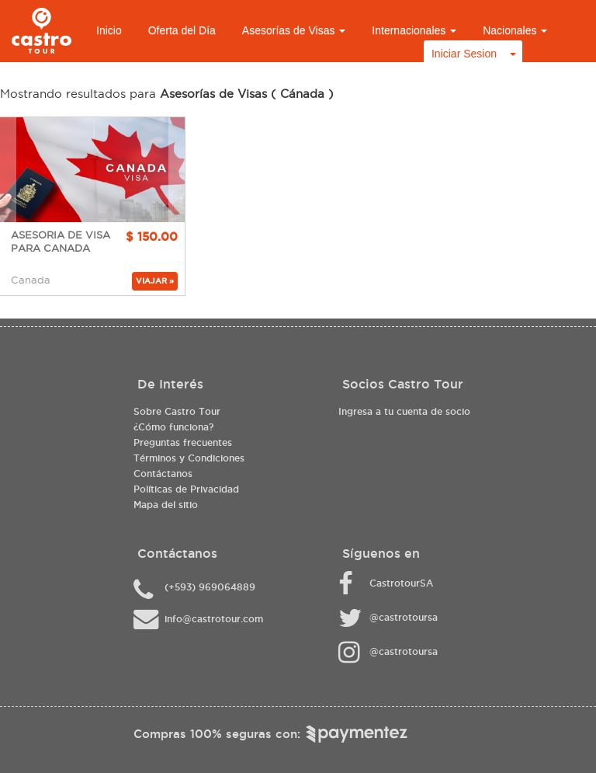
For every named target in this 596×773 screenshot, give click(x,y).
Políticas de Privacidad (186, 489)
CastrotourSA (401, 583)
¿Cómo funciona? (173, 427)
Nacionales (515, 30)
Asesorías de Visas (293, 30)
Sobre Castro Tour (176, 411)
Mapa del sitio (165, 505)
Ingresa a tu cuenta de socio (404, 411)
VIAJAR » (155, 281)
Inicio (109, 30)
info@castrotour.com (214, 619)
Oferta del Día (182, 30)
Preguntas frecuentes (182, 442)
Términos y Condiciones (188, 458)
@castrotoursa (403, 617)
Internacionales (414, 30)
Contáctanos (162, 473)
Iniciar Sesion (464, 53)
